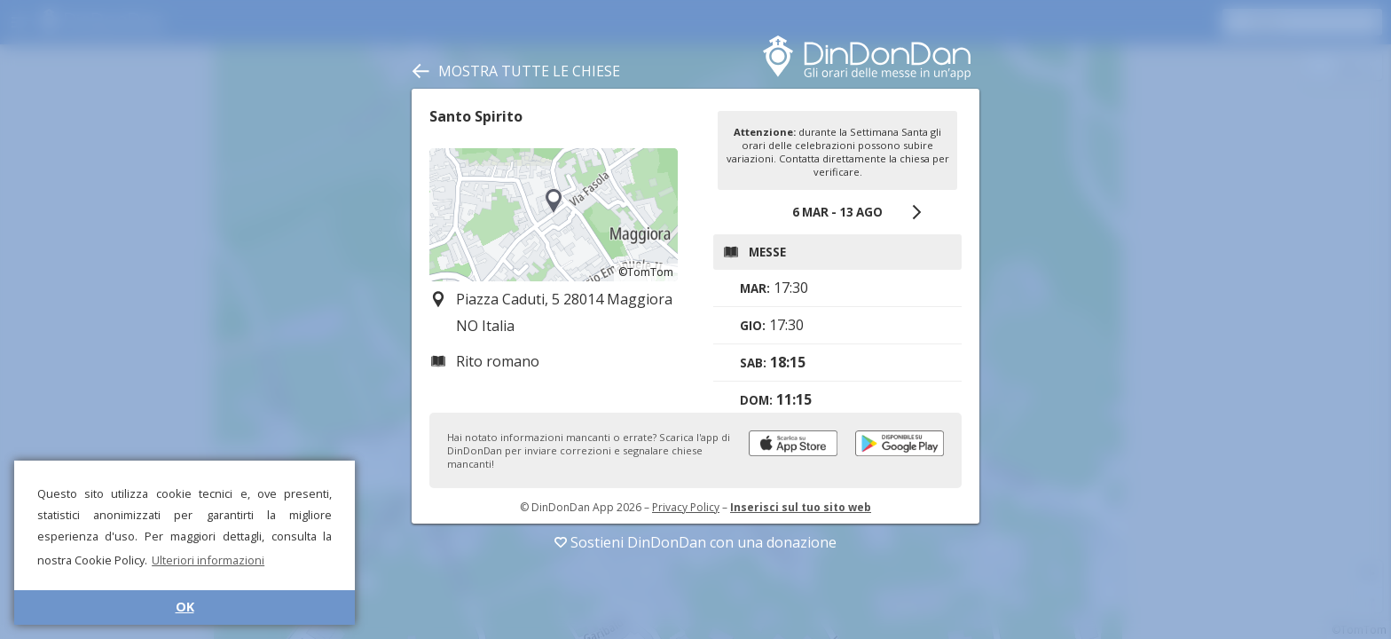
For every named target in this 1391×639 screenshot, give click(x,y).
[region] (553, 214)
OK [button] (185, 606)
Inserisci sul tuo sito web (800, 507)
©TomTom (645, 272)
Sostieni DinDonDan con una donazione (695, 542)
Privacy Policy (685, 507)
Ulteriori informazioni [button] (208, 560)
